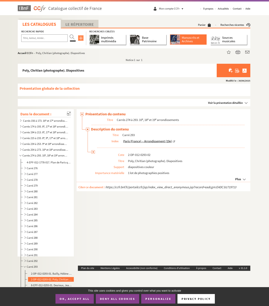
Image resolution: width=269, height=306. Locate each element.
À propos (208, 8)
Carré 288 (32, 237)
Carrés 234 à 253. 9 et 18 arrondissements (45, 144)
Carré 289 (32, 243)
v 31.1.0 (243, 268)
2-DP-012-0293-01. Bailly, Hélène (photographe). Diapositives (51, 273)
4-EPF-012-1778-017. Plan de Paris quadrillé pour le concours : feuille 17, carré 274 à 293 (49, 162)
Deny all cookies (117, 299)
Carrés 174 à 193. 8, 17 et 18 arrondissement (45, 126)
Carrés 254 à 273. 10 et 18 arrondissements (45, 150)
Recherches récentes (235, 25)
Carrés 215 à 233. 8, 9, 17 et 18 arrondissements (45, 138)
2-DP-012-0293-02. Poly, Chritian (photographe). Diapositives (51, 279)
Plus (238, 179)
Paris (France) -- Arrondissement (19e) (147, 141)
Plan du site (87, 268)
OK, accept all (74, 299)
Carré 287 (32, 232)
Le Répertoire (79, 24)
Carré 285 (32, 220)
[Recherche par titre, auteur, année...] (44, 38)
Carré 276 (32, 168)
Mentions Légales (110, 268)
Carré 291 (32, 255)
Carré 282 (32, 203)
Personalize (158, 299)
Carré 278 (32, 180)
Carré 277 (32, 174)
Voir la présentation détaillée (225, 102)
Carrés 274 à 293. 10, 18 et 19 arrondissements (45, 155)
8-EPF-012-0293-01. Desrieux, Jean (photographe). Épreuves (51, 285)
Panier (204, 25)
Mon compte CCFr (172, 8)
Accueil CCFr (25, 53)
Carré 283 (32, 208)
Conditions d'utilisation (177, 268)
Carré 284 (32, 214)
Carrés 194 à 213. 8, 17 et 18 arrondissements (45, 132)
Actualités (223, 8)
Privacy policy (196, 299)
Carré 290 (32, 249)
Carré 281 (32, 197)
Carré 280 (32, 191)
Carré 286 (32, 226)
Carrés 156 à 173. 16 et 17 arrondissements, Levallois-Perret (45, 121)
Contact (237, 8)
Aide (247, 8)
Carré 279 (32, 185)
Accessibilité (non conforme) (141, 268)
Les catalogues (39, 24)
